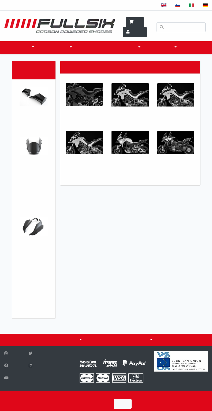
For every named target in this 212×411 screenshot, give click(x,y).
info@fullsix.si (60, 385)
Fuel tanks (137, 340)
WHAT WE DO (161, 47)
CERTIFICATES (103, 340)
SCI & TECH (127, 47)
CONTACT (193, 47)
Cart (135, 22)
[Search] (181, 27)
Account (134, 32)
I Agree (122, 404)
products (20, 47)
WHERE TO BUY (94, 47)
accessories (55, 47)
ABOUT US (69, 340)
